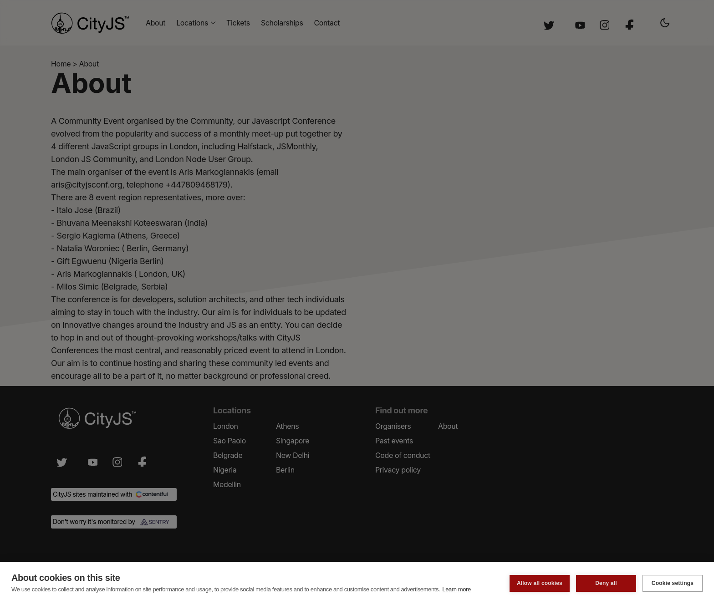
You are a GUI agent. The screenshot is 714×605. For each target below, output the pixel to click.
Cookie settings (673, 583)
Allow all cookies (539, 583)
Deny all (606, 583)
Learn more (456, 589)
